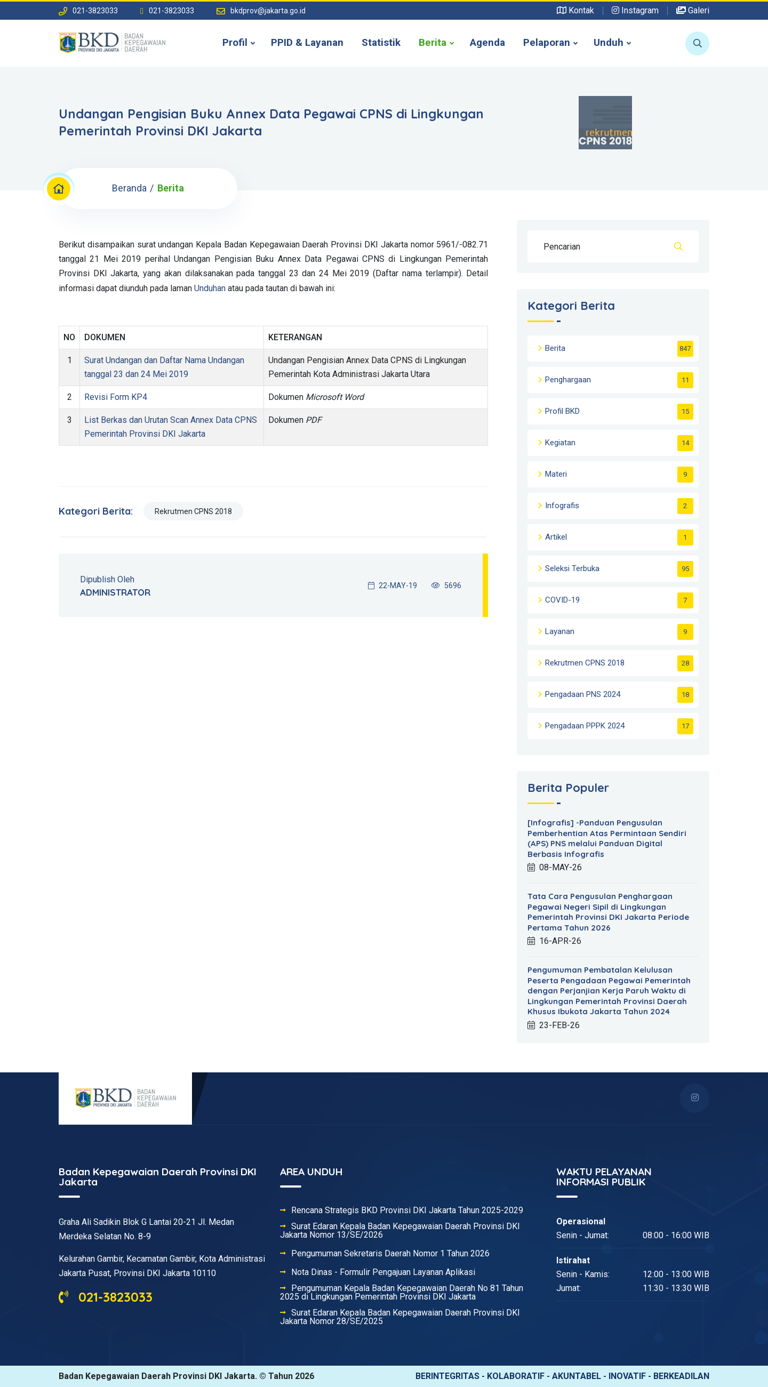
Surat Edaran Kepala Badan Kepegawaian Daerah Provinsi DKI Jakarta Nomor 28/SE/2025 (400, 1317)
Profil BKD (562, 411)
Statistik (381, 42)
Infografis (562, 505)
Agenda (487, 42)
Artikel (556, 537)
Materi (556, 474)
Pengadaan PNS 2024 (582, 694)
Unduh (608, 42)
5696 (446, 585)
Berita (432, 42)
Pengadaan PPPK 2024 (585, 726)
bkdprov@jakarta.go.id (268, 10)
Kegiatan (560, 442)
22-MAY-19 (392, 585)
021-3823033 (106, 1297)
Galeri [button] (692, 10)
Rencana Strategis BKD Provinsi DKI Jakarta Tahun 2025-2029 (407, 1210)
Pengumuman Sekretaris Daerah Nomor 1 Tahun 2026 (390, 1253)
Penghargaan (568, 379)
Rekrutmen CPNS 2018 (193, 511)
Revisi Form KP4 (115, 397)
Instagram (635, 10)
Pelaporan (546, 42)
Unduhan (210, 288)
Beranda (129, 188)
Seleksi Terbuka (572, 568)
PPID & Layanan (307, 42)
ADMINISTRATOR (115, 592)
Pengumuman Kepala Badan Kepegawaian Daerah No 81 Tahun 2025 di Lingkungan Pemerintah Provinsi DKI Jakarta (401, 1292)
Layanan (559, 631)
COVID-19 (562, 600)
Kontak (575, 10)
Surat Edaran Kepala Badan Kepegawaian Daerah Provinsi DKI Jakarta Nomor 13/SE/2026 (400, 1230)
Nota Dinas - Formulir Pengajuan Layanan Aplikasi (383, 1272)
